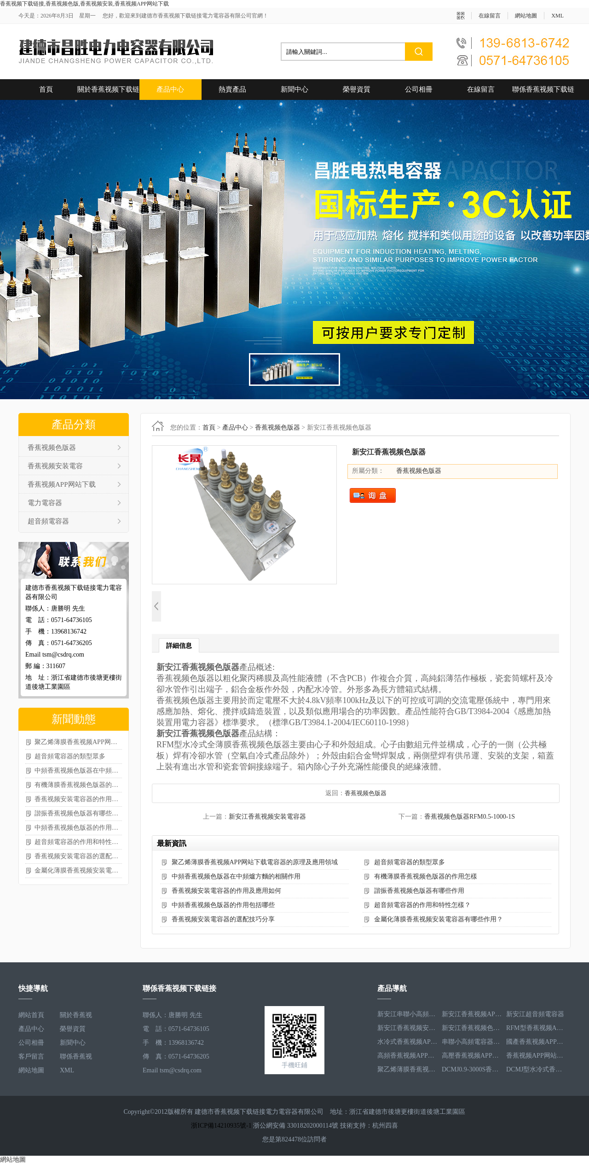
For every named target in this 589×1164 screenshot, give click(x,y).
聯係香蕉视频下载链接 (543, 93)
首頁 (46, 89)
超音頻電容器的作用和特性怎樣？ (422, 905)
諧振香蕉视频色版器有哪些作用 (78, 813)
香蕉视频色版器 (52, 447)
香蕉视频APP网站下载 (62, 484)
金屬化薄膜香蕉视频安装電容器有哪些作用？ (78, 870)
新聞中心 (294, 89)
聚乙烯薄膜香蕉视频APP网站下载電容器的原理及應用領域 (78, 742)
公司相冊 (419, 89)
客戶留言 (31, 1056)
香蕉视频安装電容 (55, 466)
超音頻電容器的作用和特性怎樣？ (78, 841)
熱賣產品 (232, 89)
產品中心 (170, 89)
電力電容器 (45, 502)
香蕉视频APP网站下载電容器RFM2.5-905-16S (536, 1056)
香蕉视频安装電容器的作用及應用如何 (78, 799)
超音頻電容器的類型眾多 (70, 756)
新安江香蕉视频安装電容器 (267, 816)
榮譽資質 (356, 89)
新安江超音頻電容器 (535, 1015)
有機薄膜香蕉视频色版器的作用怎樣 (78, 784)
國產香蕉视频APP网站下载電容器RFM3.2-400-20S (536, 1042)
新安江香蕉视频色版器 (472, 1028)
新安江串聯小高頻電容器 (407, 1015)
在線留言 (490, 15)
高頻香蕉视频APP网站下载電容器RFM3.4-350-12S (407, 1056)
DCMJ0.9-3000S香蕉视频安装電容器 (472, 1070)
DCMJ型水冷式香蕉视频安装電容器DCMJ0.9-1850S (536, 1070)
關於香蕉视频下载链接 (108, 93)
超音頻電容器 (48, 521)
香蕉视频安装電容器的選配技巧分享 (78, 856)
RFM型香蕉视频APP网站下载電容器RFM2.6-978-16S (536, 1028)
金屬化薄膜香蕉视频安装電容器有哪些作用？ (438, 919)
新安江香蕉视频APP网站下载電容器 (472, 1015)
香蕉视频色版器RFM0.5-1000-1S (469, 816)
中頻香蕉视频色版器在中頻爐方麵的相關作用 (78, 770)
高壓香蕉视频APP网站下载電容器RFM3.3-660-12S (472, 1056)
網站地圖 (526, 15)
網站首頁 (31, 1015)
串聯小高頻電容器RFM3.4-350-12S (472, 1042)
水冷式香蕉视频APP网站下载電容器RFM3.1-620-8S (407, 1042)
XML (557, 15)
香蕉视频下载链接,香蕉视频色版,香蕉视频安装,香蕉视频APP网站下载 (84, 3)
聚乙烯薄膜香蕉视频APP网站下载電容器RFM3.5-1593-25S (407, 1070)
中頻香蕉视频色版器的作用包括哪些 (78, 827)
